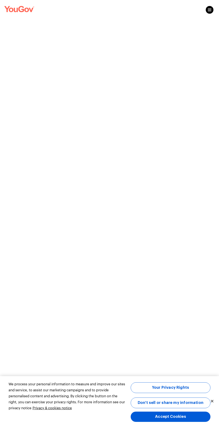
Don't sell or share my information (170, 403)
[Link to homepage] (19, 10)
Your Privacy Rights (170, 387)
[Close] (212, 401)
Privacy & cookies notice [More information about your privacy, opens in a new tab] (52, 408)
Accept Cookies (170, 416)
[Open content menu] (209, 10)
